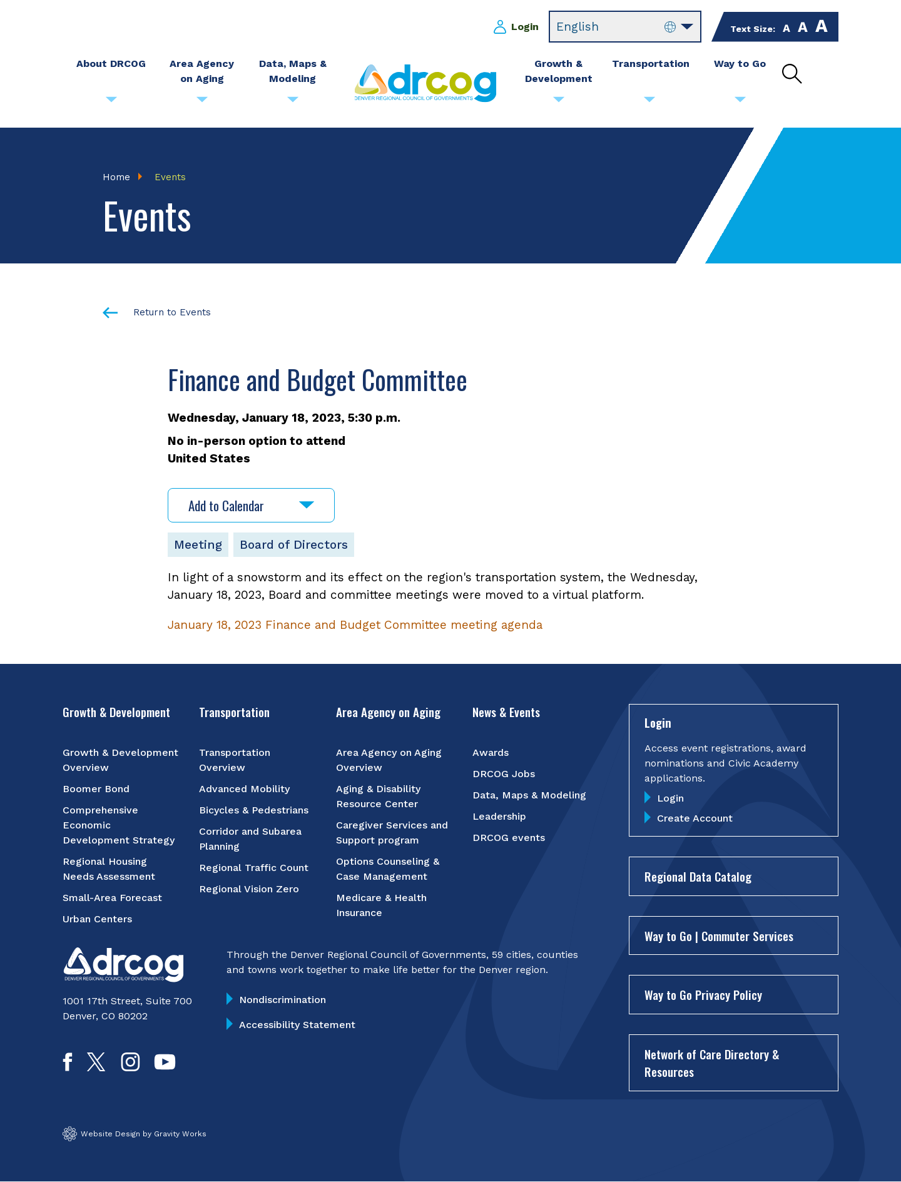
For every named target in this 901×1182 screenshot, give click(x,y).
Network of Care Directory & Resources (711, 1063)
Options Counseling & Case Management (387, 868)
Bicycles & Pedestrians (253, 810)
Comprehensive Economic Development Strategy (119, 825)
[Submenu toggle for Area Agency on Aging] (202, 102)
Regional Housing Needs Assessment (109, 868)
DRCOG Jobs (503, 774)
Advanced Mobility (244, 789)
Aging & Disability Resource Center (378, 796)
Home (116, 177)
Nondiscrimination (282, 1000)
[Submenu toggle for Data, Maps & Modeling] (293, 102)
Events (170, 177)
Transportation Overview (234, 759)
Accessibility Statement (297, 1025)
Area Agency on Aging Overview (389, 759)
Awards (490, 752)
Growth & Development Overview (120, 759)
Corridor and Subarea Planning (250, 838)
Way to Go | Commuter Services (718, 935)
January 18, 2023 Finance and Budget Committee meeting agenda (355, 625)
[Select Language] (625, 27)
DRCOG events (508, 837)
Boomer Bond (96, 789)
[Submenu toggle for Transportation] (649, 102)
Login (525, 27)
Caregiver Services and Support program (392, 832)
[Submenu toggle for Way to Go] (740, 102)
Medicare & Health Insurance (381, 905)
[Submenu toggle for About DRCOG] (111, 102)
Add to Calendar (251, 505)
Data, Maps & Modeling (529, 795)
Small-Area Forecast (112, 898)
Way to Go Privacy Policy (703, 994)
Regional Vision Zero (249, 889)
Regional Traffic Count (253, 868)
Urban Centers (97, 919)
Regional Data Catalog (697, 876)
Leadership (499, 816)
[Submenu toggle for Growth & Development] (558, 102)
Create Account (695, 818)
